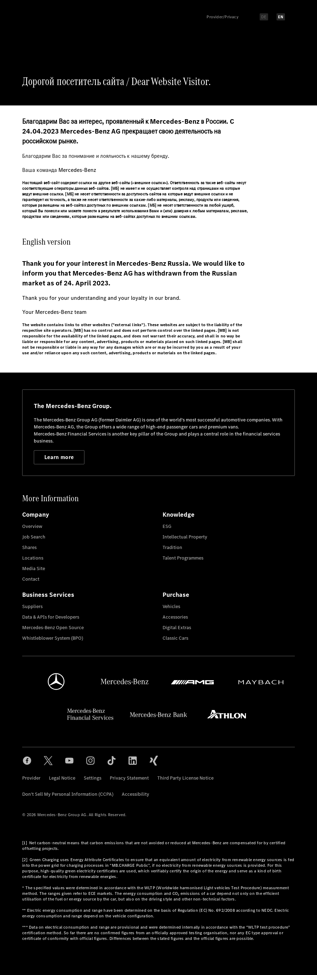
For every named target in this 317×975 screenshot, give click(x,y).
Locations (32, 558)
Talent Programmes (183, 558)
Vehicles (171, 606)
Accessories (175, 617)
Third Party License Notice (185, 778)
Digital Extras (177, 627)
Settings (92, 778)
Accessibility (135, 794)
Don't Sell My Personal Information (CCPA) (67, 794)
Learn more (59, 457)
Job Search (33, 537)
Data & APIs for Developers (50, 617)
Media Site (33, 568)
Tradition (172, 547)
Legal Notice (62, 778)
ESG (167, 526)
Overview (32, 526)
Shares (29, 547)
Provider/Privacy (223, 17)
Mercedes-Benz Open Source (53, 627)
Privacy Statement (129, 778)
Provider (31, 778)
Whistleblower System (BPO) (52, 638)
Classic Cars (175, 638)
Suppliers (32, 606)
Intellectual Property (185, 537)
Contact (30, 579)
